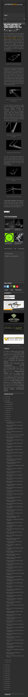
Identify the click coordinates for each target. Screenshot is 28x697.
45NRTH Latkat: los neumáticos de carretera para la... (13, 637)
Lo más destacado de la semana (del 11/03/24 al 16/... (14, 542)
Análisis (15, 355)
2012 (6, 687)
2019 (6, 673)
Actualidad (6, 354)
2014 (6, 683)
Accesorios (17, 352)
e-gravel (18, 368)
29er (19, 351)
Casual (5, 358)
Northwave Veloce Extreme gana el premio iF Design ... (13, 558)
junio (7, 414)
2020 (6, 671)
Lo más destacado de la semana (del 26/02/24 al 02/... (14, 647)
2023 (6, 665)
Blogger (18, 345)
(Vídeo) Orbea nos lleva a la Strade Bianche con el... (13, 615)
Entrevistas (9, 371)
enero (7, 662)
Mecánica (15, 379)
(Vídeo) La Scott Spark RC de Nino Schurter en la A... (13, 472)
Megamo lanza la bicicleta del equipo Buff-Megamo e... (14, 577)
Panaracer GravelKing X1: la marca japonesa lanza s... (13, 618)
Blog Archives (18, 290)
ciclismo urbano (20, 362)
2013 (6, 685)
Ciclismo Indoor (12, 362)
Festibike (5, 374)
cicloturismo (17, 363)
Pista (23, 382)
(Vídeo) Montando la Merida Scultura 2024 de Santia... (14, 552)
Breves (6, 357)
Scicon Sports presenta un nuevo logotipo (15, 434)
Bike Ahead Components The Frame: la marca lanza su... (14, 571)
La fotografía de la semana (17, 376)
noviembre (8, 404)
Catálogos (12, 358)
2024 (6, 401)
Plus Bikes (8, 384)
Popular (6, 290)
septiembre (8, 408)
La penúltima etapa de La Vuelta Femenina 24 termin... (13, 517)
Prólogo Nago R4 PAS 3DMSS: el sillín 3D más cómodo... (14, 612)
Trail (17, 385)
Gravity (5, 376)
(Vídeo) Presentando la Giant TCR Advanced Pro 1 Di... (13, 463)
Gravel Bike (17, 374)
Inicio (15, 248)
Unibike (13, 387)
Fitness (10, 374)
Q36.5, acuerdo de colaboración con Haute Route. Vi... (14, 437)
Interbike (9, 376)
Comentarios (7, 298)
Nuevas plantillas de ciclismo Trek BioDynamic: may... (13, 498)
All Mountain (21, 354)
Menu (5, 15)
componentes (7, 366)
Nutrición (8, 382)
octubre (8, 406)
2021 (6, 669)
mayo (7, 416)
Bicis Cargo (22, 355)
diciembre (8, 402)
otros (14, 382)
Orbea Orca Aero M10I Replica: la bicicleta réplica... (13, 653)
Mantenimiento (7, 379)
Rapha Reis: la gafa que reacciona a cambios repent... (14, 501)
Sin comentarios (14, 30)
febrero (8, 660)
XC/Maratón (6, 30)
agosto (7, 410)
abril (7, 418)
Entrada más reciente (8, 248)
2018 (6, 675)
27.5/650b (11, 351)
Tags (12, 290)
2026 (6, 396)
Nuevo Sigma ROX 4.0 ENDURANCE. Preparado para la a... (14, 460)
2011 (6, 689)
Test (12, 385)
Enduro (22, 369)
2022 (6, 667)
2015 (6, 681)
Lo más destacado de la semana (12, 377)
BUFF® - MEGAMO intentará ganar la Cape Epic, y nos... (14, 532)
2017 (6, 677)
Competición (8, 365)
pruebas (16, 384)
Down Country (19, 366)
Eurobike (11, 373)
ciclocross (6, 363)
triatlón (8, 387)
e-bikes (10, 368)
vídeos (6, 389)
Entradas (6, 296)
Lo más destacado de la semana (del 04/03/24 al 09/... (14, 596)
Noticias (22, 380)
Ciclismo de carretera (16, 360)
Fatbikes (18, 373)
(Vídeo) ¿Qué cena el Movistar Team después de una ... (14, 590)
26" (4, 351)
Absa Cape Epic (7, 352)
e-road (11, 369)
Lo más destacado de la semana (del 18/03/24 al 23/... (14, 485)
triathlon (22, 385)
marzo (7, 420)
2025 (6, 398)
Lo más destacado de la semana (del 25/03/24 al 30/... (14, 423)
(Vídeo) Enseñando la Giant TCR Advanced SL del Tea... (13, 539)
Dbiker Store (13, 311)
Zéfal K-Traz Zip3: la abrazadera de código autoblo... (13, 602)
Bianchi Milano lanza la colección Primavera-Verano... (13, 555)
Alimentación (13, 354)
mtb (18, 29)
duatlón (5, 368)
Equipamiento (19, 371)
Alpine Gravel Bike (9, 355)
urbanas (19, 387)
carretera (15, 357)
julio (7, 412)
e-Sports (16, 369)
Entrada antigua (21, 248)
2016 (6, 679)
